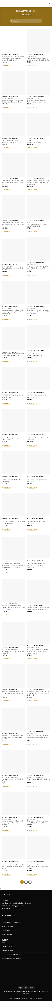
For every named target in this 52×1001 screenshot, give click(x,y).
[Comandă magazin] (26, 21)
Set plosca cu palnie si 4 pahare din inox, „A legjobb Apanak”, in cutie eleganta (13, 822)
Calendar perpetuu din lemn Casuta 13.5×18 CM (13, 608)
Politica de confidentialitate (11, 922)
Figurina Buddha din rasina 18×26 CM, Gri (13, 269)
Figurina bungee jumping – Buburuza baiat (10, 438)
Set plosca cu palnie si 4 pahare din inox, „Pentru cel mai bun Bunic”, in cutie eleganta (38, 312)
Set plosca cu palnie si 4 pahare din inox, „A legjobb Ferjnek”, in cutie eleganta (38, 822)
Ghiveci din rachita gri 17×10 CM (12, 355)
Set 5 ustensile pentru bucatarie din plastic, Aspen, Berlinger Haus (13, 101)
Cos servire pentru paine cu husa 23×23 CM (37, 480)
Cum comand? (7, 946)
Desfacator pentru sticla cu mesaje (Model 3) (13, 652)
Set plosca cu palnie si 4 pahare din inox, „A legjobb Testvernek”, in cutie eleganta (38, 866)
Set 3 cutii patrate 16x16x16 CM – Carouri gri (38, 438)
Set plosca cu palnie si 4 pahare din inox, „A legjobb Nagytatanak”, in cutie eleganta (13, 312)
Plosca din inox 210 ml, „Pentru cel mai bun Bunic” (13, 396)
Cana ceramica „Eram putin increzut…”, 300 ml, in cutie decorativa (36, 565)
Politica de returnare (9, 930)
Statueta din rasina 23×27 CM (36, 142)
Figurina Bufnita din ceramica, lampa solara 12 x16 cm (11, 59)
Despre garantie (7, 950)
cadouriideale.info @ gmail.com (13, 906)
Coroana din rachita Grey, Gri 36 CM (12, 694)
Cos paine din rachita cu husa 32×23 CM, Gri (36, 396)
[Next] (30, 882)
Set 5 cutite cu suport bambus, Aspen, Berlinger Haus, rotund (37, 101)
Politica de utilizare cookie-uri (12, 958)
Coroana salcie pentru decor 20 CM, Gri (12, 738)
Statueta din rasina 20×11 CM (11, 142)
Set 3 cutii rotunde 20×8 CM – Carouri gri (11, 480)
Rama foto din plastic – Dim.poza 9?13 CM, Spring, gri (13, 522)
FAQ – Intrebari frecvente (11, 954)
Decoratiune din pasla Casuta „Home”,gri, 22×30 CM (36, 225)
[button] (3, 3)
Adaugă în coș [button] (6, 65)
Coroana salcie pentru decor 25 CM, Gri (37, 522)
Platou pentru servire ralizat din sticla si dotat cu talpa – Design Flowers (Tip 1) (37, 651)
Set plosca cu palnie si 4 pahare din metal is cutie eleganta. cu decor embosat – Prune (38, 737)
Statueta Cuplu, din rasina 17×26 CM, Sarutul (37, 183)
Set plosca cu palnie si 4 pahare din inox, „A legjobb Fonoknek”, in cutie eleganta (13, 866)
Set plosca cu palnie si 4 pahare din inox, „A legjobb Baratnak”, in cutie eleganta (38, 268)
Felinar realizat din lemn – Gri (36, 609)
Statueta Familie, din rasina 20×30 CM (13, 225)
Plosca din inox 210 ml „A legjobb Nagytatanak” (12, 780)
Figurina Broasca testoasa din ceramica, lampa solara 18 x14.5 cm (38, 59)
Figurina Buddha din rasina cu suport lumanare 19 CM (36, 354)
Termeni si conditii (8, 926)
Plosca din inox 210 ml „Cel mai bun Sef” (38, 780)
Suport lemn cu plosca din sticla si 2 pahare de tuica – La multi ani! (13, 566)
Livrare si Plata (7, 934)
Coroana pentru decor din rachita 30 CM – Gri (38, 694)
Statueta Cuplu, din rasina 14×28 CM (12, 183)
